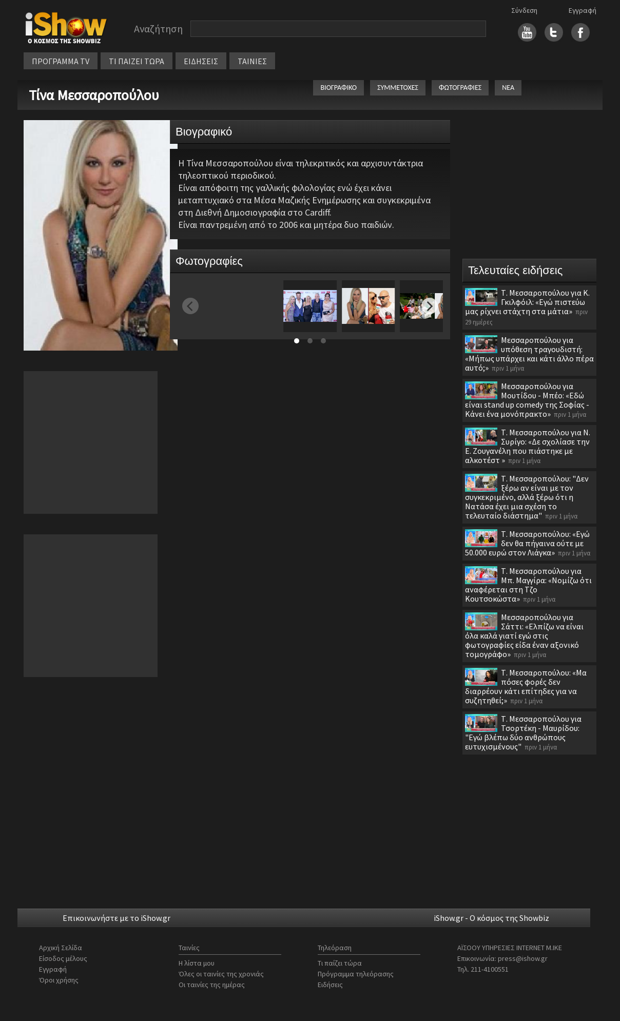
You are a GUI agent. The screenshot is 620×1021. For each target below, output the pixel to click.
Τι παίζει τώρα (340, 963)
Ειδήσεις (330, 984)
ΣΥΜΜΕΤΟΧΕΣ (397, 87)
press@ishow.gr (523, 958)
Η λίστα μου (197, 963)
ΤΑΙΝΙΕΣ (252, 61)
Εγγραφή (582, 10)
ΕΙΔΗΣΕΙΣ (201, 61)
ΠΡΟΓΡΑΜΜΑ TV (60, 61)
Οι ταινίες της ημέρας (212, 984)
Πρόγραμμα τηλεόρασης (356, 973)
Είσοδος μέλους (63, 958)
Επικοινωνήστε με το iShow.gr (116, 918)
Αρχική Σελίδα (60, 947)
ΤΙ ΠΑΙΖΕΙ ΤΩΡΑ (136, 61)
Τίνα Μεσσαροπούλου (94, 95)
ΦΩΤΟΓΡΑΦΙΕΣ (460, 87)
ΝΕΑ (508, 87)
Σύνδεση (524, 10)
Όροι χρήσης (59, 980)
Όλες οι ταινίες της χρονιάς (221, 973)
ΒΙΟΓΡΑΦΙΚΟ (338, 87)
